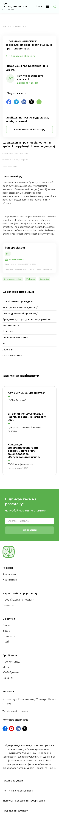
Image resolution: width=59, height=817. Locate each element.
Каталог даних (21, 26)
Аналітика (7, 26)
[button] (39, 6)
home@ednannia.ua (15, 719)
